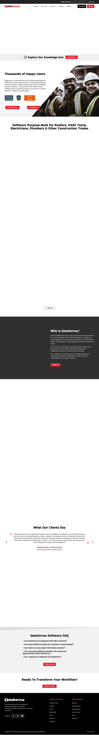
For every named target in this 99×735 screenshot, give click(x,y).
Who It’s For (45, 6)
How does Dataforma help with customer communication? (49, 644)
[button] (6, 542)
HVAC (51, 709)
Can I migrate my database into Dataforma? (42, 657)
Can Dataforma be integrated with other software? (45, 641)
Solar (51, 715)
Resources (53, 6)
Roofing (52, 706)
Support (69, 6)
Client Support (76, 709)
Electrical (52, 718)
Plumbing (52, 721)
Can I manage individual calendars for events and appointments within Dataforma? (44, 652)
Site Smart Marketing (40, 732)
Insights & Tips (54, 703)
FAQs (73, 715)
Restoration (53, 712)
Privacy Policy (90, 732)
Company (62, 6)
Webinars (75, 718)
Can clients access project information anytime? (44, 648)
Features (37, 6)
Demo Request (76, 706)
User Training (76, 712)
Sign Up (74, 703)
